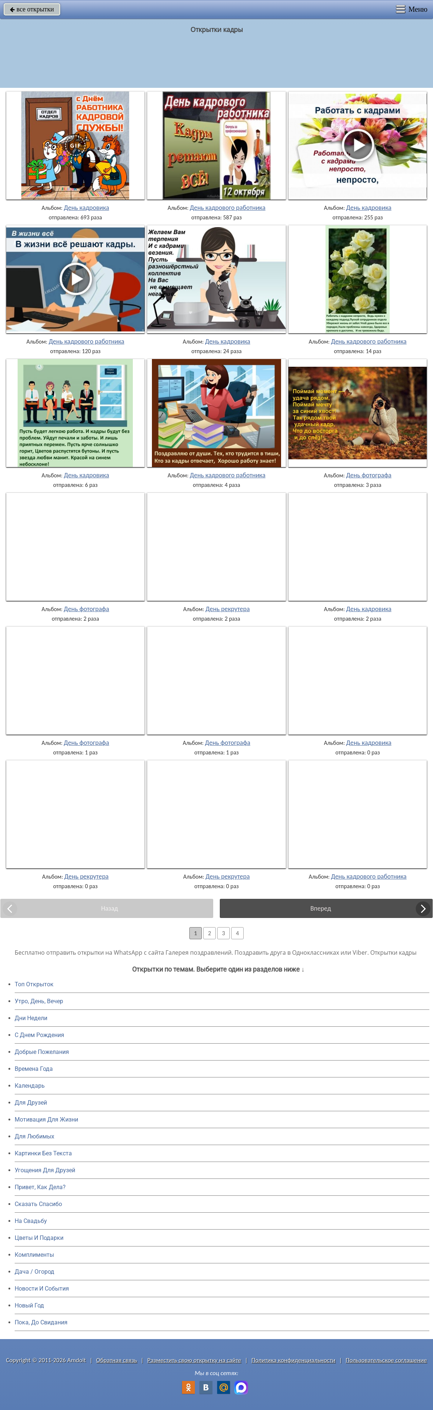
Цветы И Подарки (39, 1237)
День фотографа (369, 475)
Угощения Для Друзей (45, 1170)
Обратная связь (116, 1360)
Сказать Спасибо (38, 1204)
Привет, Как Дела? (40, 1187)
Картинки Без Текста (43, 1153)
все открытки (32, 9)
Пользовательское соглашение (386, 1360)
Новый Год (29, 1305)
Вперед (320, 908)
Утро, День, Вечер (39, 1001)
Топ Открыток (34, 984)
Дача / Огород (34, 1271)
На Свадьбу (31, 1220)
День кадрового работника (227, 207)
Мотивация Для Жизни (46, 1119)
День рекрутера (227, 609)
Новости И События (42, 1288)
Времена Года (34, 1068)
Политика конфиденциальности (293, 1360)
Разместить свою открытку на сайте (194, 1360)
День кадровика (86, 207)
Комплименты (34, 1254)
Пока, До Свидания (41, 1322)
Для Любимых (34, 1136)
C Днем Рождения (39, 1035)
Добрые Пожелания (42, 1051)
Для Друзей (31, 1102)
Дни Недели (31, 1018)
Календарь (30, 1085)
